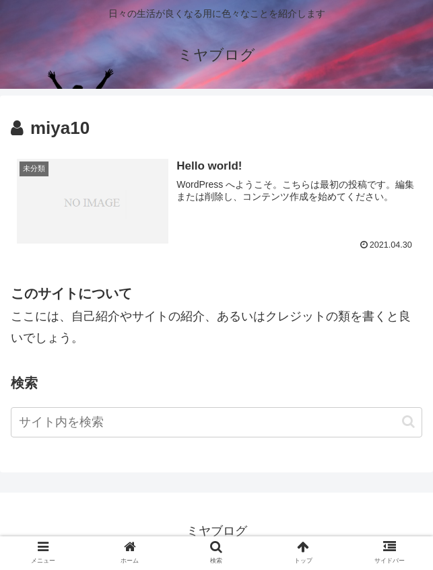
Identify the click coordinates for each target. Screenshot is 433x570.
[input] (216, 422)
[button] (408, 421)
